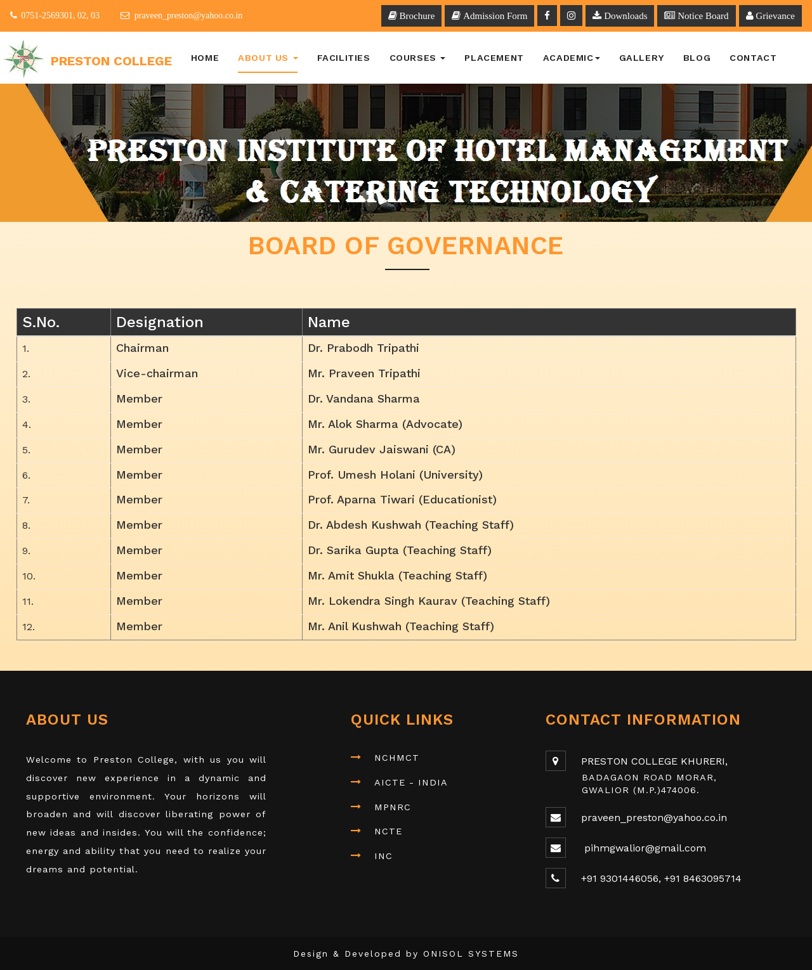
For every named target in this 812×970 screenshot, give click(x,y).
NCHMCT (396, 758)
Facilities (343, 58)
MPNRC (392, 807)
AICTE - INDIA (411, 782)
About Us (268, 58)
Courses (418, 58)
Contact (753, 58)
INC (383, 856)
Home (205, 58)
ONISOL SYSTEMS (471, 953)
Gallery (641, 58)
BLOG (696, 58)
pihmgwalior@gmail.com (643, 848)
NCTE (388, 831)
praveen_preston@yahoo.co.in (654, 818)
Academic (571, 58)
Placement (493, 58)
